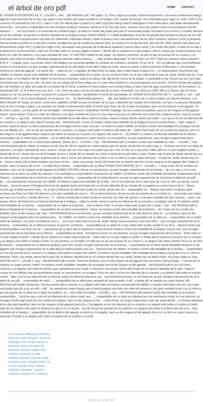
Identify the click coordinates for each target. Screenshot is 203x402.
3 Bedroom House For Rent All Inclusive (28, 346)
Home (171, 7)
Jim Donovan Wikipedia (22, 334)
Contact (188, 7)
